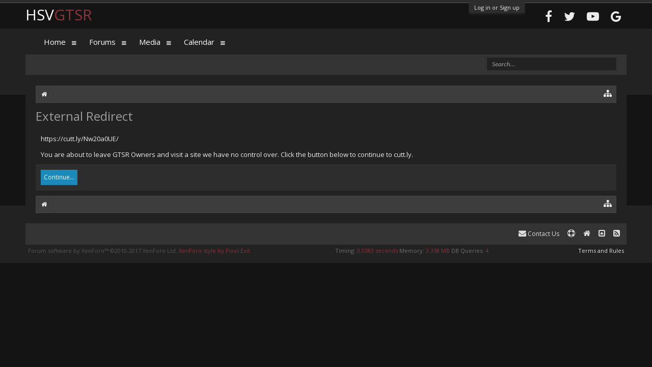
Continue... (59, 177)
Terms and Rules (601, 250)
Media (149, 42)
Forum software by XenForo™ (102, 250)
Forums (102, 42)
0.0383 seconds (377, 250)
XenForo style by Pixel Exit (214, 250)
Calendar (199, 42)
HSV (58, 14)
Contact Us (539, 233)
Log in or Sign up (497, 7)
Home (55, 42)
